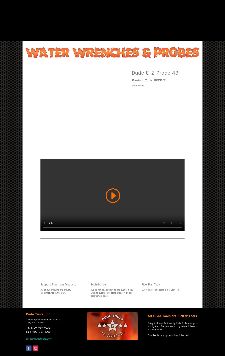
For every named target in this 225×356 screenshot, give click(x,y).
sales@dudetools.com (39, 338)
